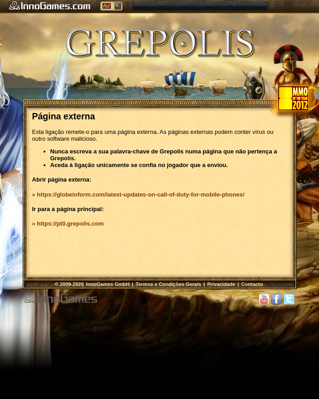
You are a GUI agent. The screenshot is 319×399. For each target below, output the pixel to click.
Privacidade (221, 284)
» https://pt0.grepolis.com (68, 223)
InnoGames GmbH (108, 284)
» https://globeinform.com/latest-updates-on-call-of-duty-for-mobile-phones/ (138, 194)
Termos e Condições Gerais (168, 284)
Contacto (252, 284)
